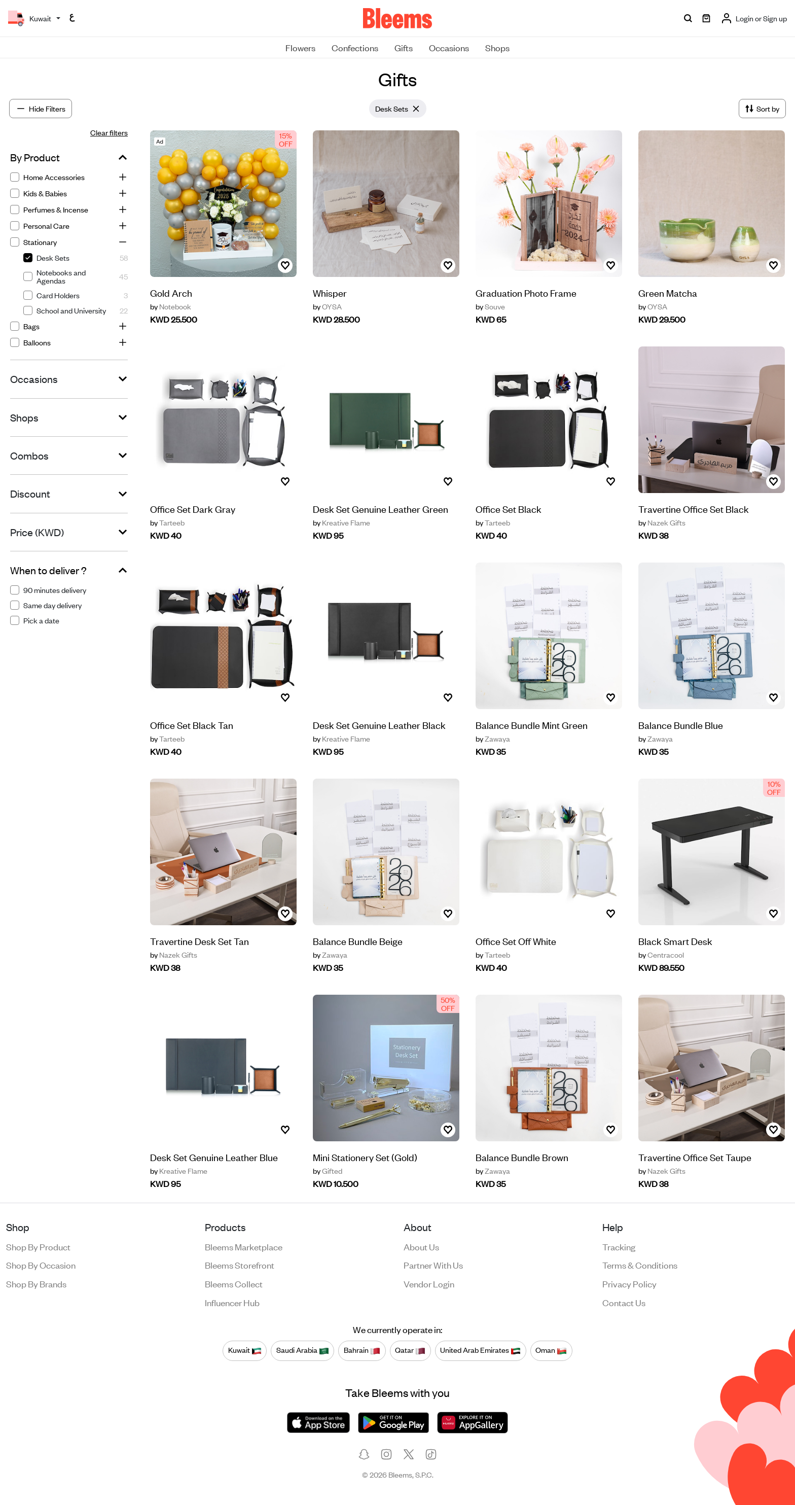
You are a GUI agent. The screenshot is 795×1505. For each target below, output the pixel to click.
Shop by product (38, 1246)
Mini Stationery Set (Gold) (365, 1179)
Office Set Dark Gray (192, 508)
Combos (29, 455)
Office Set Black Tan (191, 735)
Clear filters (109, 132)
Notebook (170, 306)
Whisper (330, 292)
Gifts (403, 47)
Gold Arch (171, 292)
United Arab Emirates (480, 1350)
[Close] (416, 108)
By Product (35, 157)
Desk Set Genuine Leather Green (380, 508)
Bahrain (362, 1350)
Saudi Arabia (302, 1350)
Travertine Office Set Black (693, 508)
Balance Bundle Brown (522, 1183)
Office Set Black (508, 508)
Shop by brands (36, 1283)
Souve (490, 306)
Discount (30, 493)
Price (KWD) (37, 532)
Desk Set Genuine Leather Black (379, 747)
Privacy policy (629, 1283)
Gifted (327, 1193)
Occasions (449, 47)
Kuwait (245, 1350)
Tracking (618, 1246)
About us (421, 1246)
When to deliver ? (48, 570)
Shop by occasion (41, 1264)
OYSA (327, 306)
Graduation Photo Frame (526, 292)
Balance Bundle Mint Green (532, 751)
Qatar (410, 1350)
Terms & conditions (639, 1264)
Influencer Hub (232, 1302)
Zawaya (493, 765)
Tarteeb (167, 522)
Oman (551, 1350)
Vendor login (429, 1283)
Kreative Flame (341, 522)
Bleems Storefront (239, 1264)
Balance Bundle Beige (358, 963)
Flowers (300, 47)
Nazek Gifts (661, 522)
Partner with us (433, 1264)
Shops (497, 47)
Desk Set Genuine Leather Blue (214, 1168)
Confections (355, 47)
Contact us (623, 1302)
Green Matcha (667, 292)
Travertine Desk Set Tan (199, 952)
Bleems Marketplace (243, 1246)
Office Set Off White (516, 967)
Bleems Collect (234, 1283)
